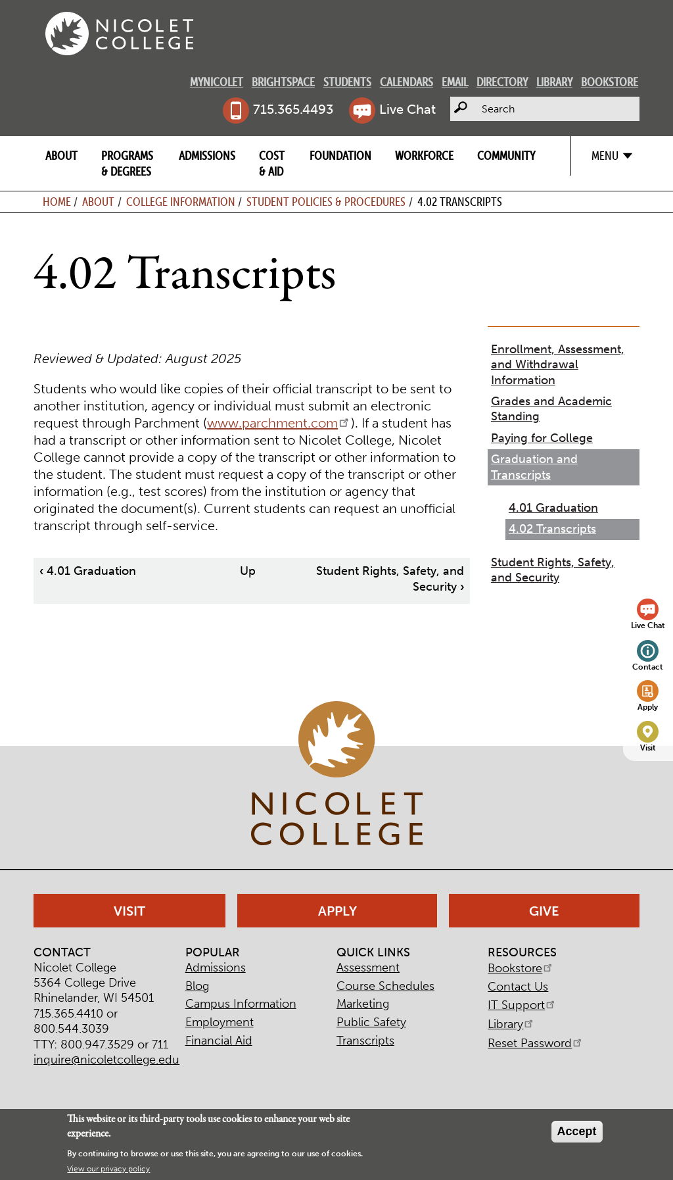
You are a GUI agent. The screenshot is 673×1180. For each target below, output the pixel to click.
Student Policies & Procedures (326, 202)
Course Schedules (385, 986)
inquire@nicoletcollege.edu (106, 1059)
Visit (648, 747)
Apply (648, 707)
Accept (577, 1131)
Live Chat (407, 109)
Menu (605, 155)
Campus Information (240, 1003)
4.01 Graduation (87, 571)
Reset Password (536, 1043)
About (61, 155)
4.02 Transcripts (552, 529)
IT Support (522, 1005)
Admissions (207, 155)
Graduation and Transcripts (534, 466)
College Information (180, 202)
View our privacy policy (108, 1168)
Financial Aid (218, 1040)
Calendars (406, 82)
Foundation (340, 155)
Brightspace (283, 82)
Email (455, 82)
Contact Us (518, 986)
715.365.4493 (293, 109)
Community (506, 155)
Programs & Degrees (127, 163)
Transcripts (365, 1040)
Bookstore (609, 82)
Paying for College (542, 438)
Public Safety (371, 1022)
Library (554, 82)
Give (544, 911)
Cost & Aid (272, 163)
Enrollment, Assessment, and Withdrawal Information (557, 364)
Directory (502, 82)
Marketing (362, 1003)
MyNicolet (216, 82)
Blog (197, 986)
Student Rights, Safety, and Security (553, 570)
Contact (647, 667)
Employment (219, 1022)
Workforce (424, 155)
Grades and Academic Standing (551, 409)
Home (57, 202)
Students (347, 82)
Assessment (368, 967)
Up (248, 571)
